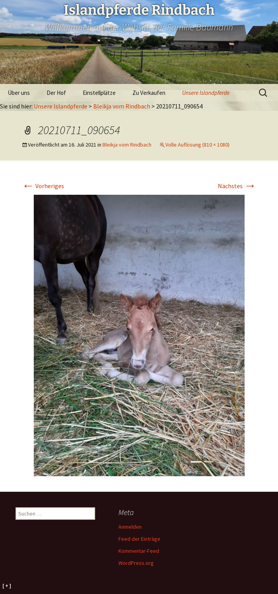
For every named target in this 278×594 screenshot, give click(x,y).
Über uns (19, 92)
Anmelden (130, 526)
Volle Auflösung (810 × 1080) (197, 144)
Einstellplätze (99, 92)
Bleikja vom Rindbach (121, 106)
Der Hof (56, 92)
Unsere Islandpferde (205, 92)
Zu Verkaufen (148, 92)
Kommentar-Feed (138, 550)
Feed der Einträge (139, 538)
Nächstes (237, 186)
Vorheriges (43, 186)
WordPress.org (136, 562)
